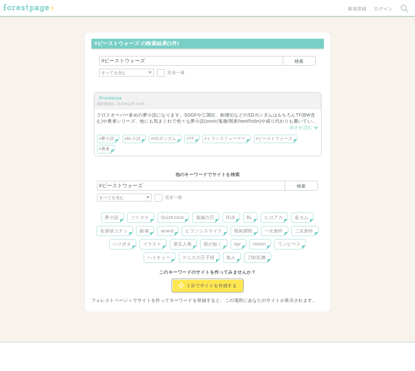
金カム (301, 217)
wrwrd (167, 230)
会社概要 (232, 349)
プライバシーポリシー (276, 349)
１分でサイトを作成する (207, 285)
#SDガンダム (163, 138)
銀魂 (144, 230)
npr (237, 243)
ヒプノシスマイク (203, 230)
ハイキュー (158, 257)
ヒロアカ (273, 217)
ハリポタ (122, 243)
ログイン (383, 8)
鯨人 (231, 257)
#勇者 (104, 149)
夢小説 (112, 217)
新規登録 (357, 8)
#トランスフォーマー (224, 138)
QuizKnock (172, 217)
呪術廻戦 (243, 230)
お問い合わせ (161, 349)
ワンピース (289, 243)
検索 (299, 61)
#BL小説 (133, 138)
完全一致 (171, 72)
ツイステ (140, 217)
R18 (230, 217)
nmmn (259, 243)
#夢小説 (106, 138)
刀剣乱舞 (257, 257)
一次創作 (274, 230)
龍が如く (213, 243)
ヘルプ (125, 349)
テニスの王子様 (198, 257)
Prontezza (110, 98)
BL (249, 217)
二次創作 (304, 230)
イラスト (152, 243)
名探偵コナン (114, 230)
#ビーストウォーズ (274, 138)
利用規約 (198, 349)
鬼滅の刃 (205, 217)
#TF (190, 138)
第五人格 (182, 243)
